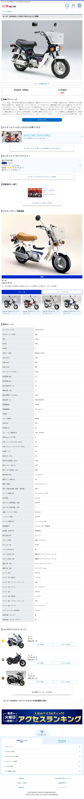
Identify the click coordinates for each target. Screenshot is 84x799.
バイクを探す (40, 644)
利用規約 (21, 778)
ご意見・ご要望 (21, 783)
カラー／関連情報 (62, 292)
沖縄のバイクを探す (21, 741)
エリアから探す (8, 766)
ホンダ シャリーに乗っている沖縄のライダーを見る (42, 148)
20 (62, 93)
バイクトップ (8, 746)
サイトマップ (63, 787)
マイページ (73, 7)
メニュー (79, 7)
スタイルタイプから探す (11, 756)
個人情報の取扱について (62, 778)
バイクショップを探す (10, 761)
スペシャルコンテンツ (62, 741)
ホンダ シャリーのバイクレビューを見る (42, 177)
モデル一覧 (21, 292)
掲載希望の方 (63, 783)
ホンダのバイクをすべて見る (42, 203)
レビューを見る (65, 644)
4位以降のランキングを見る (42, 692)
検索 (67, 7)
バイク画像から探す (10, 771)
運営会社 (21, 787)
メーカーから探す (9, 751)
